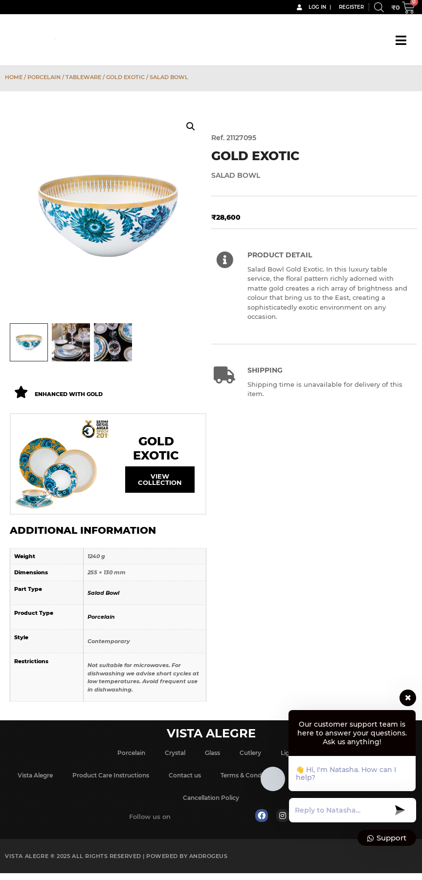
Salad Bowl (103, 593)
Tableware (83, 77)
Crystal (175, 753)
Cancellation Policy (211, 798)
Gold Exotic (125, 77)
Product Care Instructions (110, 776)
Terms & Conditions (249, 776)
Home (13, 77)
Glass (212, 753)
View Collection (160, 481)
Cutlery (250, 753)
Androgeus (208, 857)
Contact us (185, 776)
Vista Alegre (35, 776)
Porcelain (44, 77)
